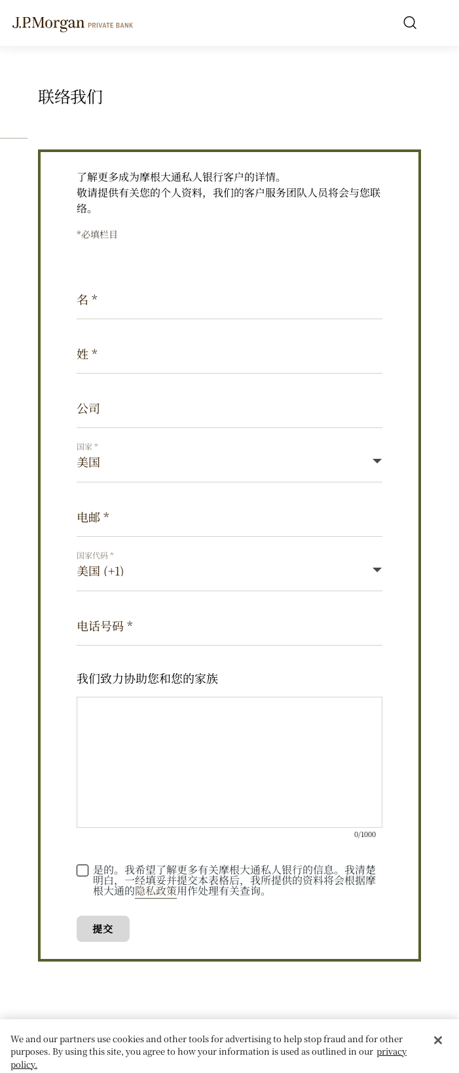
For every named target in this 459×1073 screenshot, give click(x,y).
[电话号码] (229, 625)
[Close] (438, 1044)
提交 (102, 928)
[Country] (229, 461)
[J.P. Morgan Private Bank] (72, 21)
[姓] (229, 353)
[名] (229, 298)
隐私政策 (156, 890)
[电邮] (229, 516)
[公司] (229, 407)
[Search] (410, 23)
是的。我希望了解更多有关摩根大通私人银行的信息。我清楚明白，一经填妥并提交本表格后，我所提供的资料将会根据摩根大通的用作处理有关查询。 (234, 880)
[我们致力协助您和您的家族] (229, 762)
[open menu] (439, 23)
